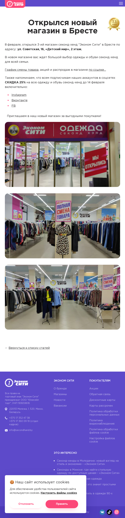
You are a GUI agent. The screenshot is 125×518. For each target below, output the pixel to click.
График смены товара (22, 70)
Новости (59, 400)
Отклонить (26, 504)
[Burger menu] (121, 3)
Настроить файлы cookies (59, 493)
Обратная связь (100, 394)
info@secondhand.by (21, 430)
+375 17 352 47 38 (19, 418)
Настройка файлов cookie (102, 440)
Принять (62, 504)
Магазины (60, 394)
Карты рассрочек (101, 406)
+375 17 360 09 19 (19, 421)
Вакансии (60, 406)
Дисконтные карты (102, 400)
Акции (93, 388)
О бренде (60, 388)
